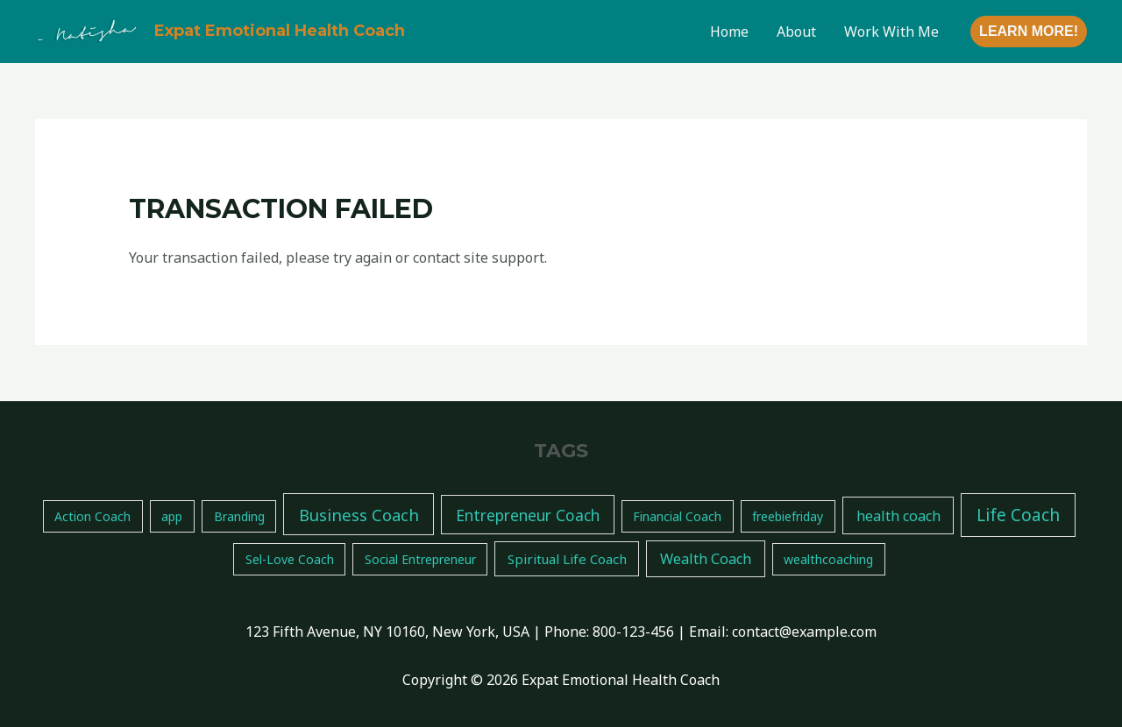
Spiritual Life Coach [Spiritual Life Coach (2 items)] (567, 559)
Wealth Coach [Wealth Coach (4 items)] (705, 558)
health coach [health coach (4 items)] (898, 516)
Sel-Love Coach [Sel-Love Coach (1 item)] (289, 559)
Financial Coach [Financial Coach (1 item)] (677, 516)
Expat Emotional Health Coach (279, 30)
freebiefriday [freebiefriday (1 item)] (787, 516)
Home (729, 31)
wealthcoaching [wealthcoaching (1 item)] (828, 559)
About (796, 31)
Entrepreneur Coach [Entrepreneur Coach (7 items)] (528, 515)
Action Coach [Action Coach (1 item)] (92, 516)
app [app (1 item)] (171, 516)
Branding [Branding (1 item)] (239, 516)
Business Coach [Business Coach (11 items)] (359, 515)
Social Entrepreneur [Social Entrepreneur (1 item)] (420, 559)
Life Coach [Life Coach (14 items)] (1018, 515)
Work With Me (891, 31)
